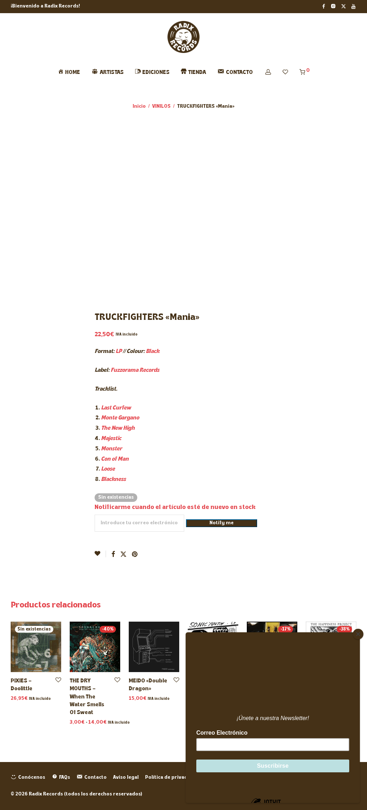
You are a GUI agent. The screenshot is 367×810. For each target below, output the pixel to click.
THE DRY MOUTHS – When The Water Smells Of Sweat (87, 697)
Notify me (221, 523)
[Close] (358, 634)
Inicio (139, 106)
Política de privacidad (171, 777)
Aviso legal (126, 777)
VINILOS (161, 106)
